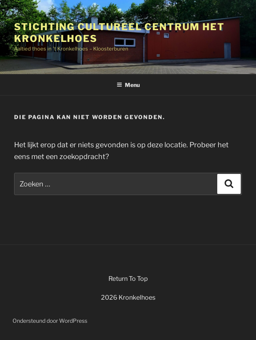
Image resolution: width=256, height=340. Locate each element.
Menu (128, 84)
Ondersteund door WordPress (50, 320)
